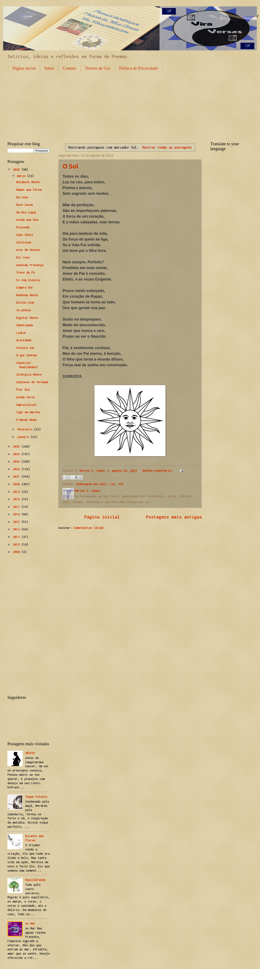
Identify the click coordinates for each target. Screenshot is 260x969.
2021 (17, 476)
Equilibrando (35, 880)
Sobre (49, 68)
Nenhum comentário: (158, 470)
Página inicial (24, 68)
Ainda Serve (25, 397)
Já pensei (23, 310)
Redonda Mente (27, 295)
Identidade (24, 325)
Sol (120, 484)
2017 (17, 507)
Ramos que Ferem (28, 189)
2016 (17, 514)
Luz (112, 484)
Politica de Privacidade (138, 68)
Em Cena (22, 197)
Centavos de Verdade (32, 382)
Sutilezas (23, 242)
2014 (17, 529)
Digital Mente (27, 317)
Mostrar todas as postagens (167, 147)
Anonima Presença (29, 265)
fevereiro (25, 429)
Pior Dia (23, 389)
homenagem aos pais (91, 484)
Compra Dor (24, 287)
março (22, 176)
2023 (17, 461)
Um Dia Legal (26, 212)
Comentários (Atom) (88, 527)
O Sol (70, 166)
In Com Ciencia (28, 280)
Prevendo (23, 227)
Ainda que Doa (27, 219)
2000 (17, 552)
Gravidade (23, 340)
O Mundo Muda (26, 420)
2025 (17, 446)
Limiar (21, 333)
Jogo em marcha (28, 412)
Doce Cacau (24, 204)
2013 (17, 537)
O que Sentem (26, 355)
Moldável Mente (28, 182)
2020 (17, 484)
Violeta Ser (25, 348)
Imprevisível (26, 404)
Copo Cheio (24, 234)
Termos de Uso (97, 68)
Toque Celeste (36, 796)
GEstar (30, 753)
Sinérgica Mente (28, 374)
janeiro (23, 437)
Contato (69, 68)
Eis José (23, 257)
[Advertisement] (130, 103)
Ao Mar (30, 923)
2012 (17, 544)
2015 (17, 522)
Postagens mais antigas (174, 516)
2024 (17, 454)
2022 (17, 469)
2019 (17, 491)
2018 (17, 499)
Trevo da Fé (25, 272)
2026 (17, 169)
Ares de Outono (28, 250)
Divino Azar (25, 302)
